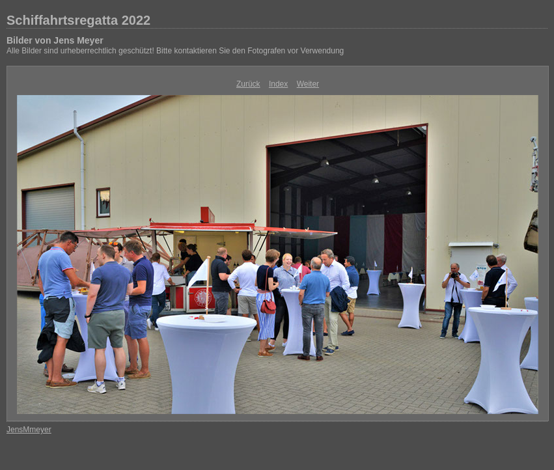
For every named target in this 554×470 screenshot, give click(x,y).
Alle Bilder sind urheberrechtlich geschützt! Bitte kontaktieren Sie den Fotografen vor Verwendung (175, 50)
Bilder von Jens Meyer (55, 40)
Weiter (308, 84)
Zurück (248, 84)
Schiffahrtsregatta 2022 (78, 20)
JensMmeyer (29, 429)
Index (278, 84)
